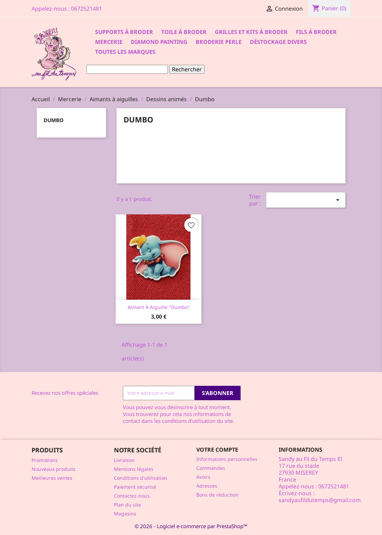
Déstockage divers (278, 42)
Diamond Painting (159, 42)
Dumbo (53, 120)
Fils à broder (316, 32)
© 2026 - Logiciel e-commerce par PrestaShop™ (191, 526)
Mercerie (109, 42)
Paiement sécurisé (135, 487)
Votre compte (217, 449)
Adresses (206, 486)
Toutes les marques (125, 52)
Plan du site (127, 504)
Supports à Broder (124, 32)
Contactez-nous (132, 495)
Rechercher (187, 69)
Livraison (124, 460)
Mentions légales (133, 469)
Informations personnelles (226, 459)
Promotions (45, 460)
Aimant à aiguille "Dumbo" (159, 307)
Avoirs (203, 477)
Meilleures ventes (52, 478)
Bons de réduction (217, 494)
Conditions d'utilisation (140, 478)
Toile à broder (184, 32)
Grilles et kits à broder (251, 32)
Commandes (210, 468)
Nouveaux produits (54, 469)
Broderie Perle (219, 42)
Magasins (125, 513)
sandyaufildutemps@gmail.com (320, 500)
